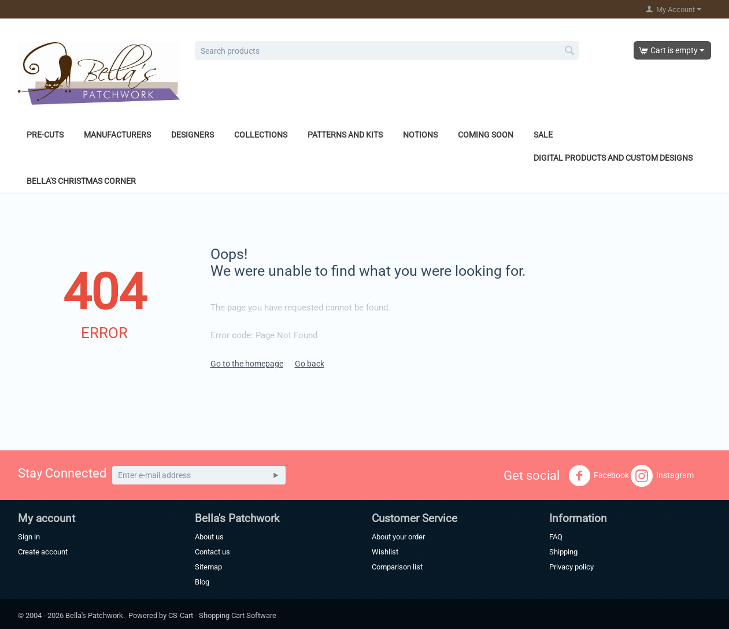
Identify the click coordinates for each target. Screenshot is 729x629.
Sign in (29, 536)
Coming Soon (485, 134)
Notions (420, 134)
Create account (43, 551)
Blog (202, 582)
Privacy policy (571, 567)
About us (209, 536)
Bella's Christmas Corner (81, 181)
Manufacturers (117, 134)
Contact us (212, 551)
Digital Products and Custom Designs (613, 157)
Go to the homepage (246, 363)
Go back (309, 363)
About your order (398, 536)
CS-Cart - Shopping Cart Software (222, 615)
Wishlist (385, 551)
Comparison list (397, 567)
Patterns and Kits (345, 134)
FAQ (556, 536)
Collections (260, 134)
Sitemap (208, 567)
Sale (543, 134)
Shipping (563, 551)
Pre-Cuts (45, 134)
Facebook (598, 476)
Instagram (662, 476)
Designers (192, 134)
